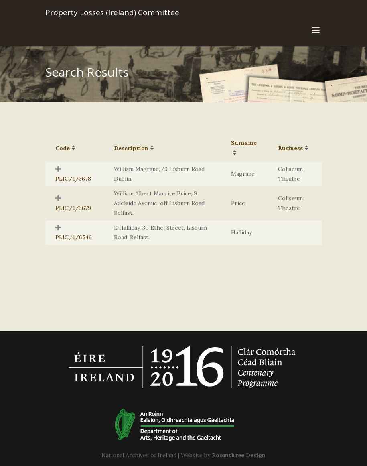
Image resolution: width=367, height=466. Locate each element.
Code (62, 148)
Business (290, 148)
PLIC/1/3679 (73, 208)
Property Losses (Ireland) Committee (112, 12)
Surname (244, 143)
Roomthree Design (239, 455)
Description (131, 148)
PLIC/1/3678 (73, 178)
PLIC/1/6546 (73, 237)
